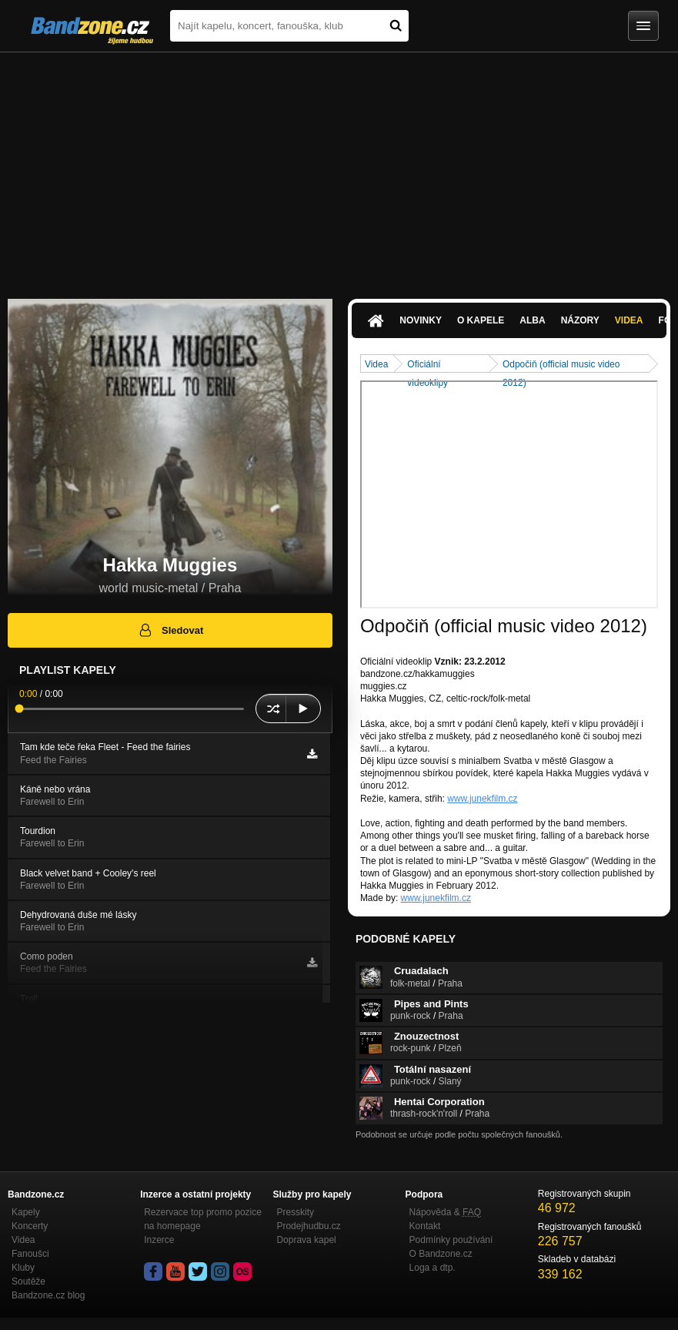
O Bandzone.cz (441, 1253)
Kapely (26, 1212)
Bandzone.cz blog (48, 1295)
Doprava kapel (306, 1240)
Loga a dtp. (432, 1267)
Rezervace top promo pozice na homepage (203, 1219)
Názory (580, 320)
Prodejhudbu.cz (308, 1226)
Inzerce (159, 1240)
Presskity (295, 1212)
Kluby (23, 1267)
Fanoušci (30, 1253)
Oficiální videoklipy (427, 365)
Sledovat (170, 629)
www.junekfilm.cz (482, 798)
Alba (532, 320)
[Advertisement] (339, 168)
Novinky (420, 320)
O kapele (480, 320)
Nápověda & (445, 1212)
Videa (629, 320)
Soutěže (28, 1281)
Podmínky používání (451, 1240)
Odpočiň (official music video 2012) (561, 365)
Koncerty (30, 1226)
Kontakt (425, 1226)
